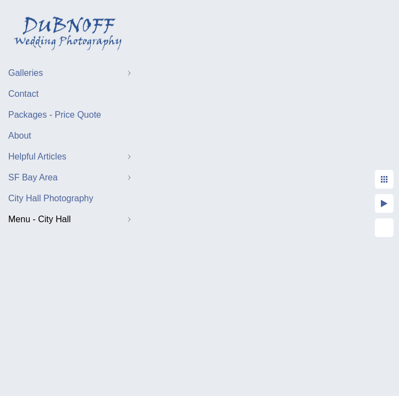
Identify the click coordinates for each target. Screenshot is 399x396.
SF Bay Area (33, 177)
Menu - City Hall (39, 219)
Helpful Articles (37, 156)
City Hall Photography (50, 198)
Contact (23, 93)
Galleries (25, 73)
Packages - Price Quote (54, 114)
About (19, 135)
